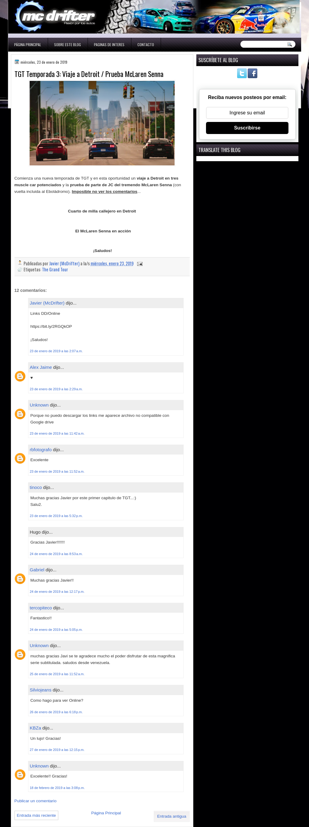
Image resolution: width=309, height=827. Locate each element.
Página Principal (27, 44)
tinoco (36, 487)
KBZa (35, 727)
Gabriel (37, 569)
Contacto (145, 44)
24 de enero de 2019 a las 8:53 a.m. (56, 554)
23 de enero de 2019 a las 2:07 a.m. (56, 351)
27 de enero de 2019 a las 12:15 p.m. (57, 750)
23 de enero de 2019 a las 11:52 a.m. (57, 471)
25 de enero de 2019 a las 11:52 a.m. (57, 674)
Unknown (39, 404)
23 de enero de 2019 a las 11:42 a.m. (57, 433)
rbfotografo (41, 449)
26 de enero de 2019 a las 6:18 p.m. (56, 712)
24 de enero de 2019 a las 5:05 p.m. (56, 629)
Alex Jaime (41, 367)
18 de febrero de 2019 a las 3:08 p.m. (57, 788)
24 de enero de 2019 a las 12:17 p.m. (57, 591)
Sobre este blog (67, 44)
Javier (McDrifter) (47, 302)
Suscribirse (247, 127)
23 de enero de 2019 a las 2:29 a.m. (56, 389)
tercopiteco (41, 607)
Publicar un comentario (35, 801)
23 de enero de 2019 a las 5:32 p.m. (56, 516)
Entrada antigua (171, 816)
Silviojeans (41, 689)
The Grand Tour (55, 269)
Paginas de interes (109, 44)
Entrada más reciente (36, 815)
